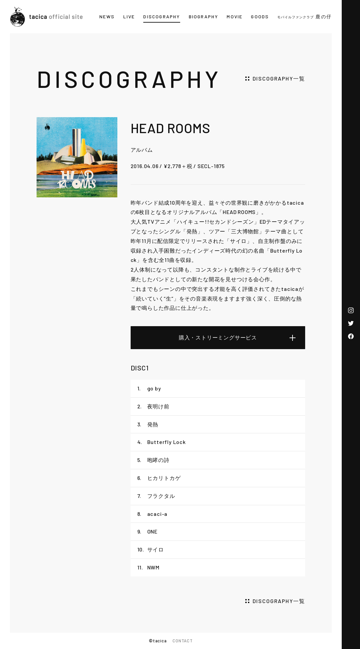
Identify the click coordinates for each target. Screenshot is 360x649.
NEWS (107, 16)
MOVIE (235, 16)
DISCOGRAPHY (161, 16)
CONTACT (183, 640)
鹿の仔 (304, 16)
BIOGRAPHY (204, 16)
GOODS (260, 16)
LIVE (129, 16)
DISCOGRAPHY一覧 (279, 78)
